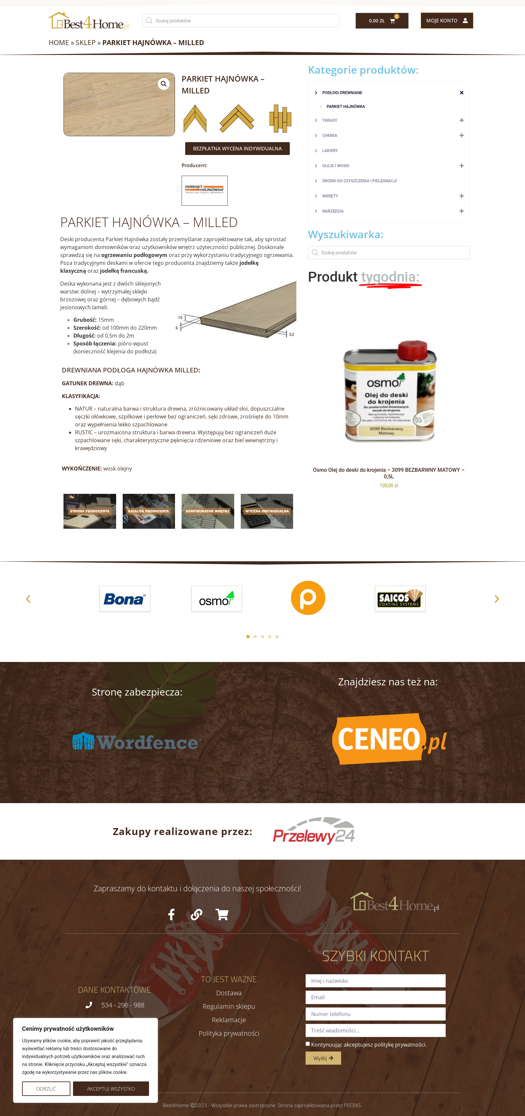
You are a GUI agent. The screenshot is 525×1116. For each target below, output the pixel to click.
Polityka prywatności (229, 1033)
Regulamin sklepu (229, 1006)
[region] (85, 1060)
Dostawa (229, 993)
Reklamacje (229, 1020)
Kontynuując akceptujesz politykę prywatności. (369, 1044)
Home (59, 42)
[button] (164, 84)
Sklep (86, 42)
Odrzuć (46, 1088)
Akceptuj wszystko (111, 1088)
